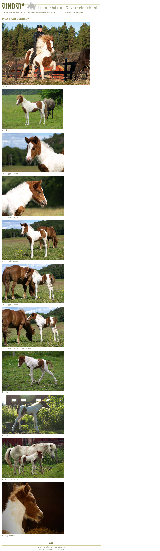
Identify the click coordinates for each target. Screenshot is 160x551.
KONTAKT (32, 12)
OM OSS (38, 12)
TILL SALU (26, 12)
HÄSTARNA (20, 12)
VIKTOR (15, 12)
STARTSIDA (5, 12)
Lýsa (51, 543)
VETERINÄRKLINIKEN (77, 12)
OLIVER (11, 12)
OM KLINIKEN (68, 12)
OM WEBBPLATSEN (45, 12)
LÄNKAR (53, 12)
